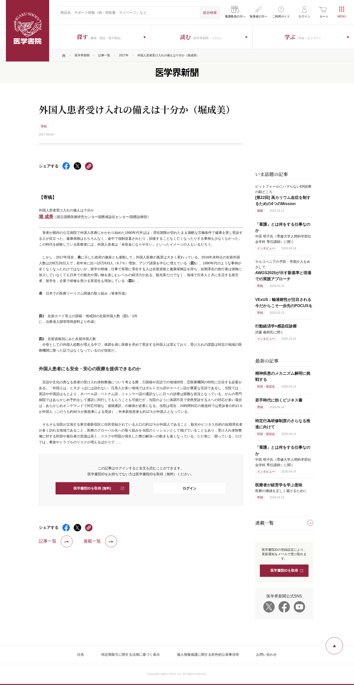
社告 (80, 654)
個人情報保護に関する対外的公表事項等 (208, 654)
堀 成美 (46, 216)
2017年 (124, 55)
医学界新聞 (82, 55)
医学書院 (27, 30)
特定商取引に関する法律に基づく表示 (130, 654)
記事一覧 (104, 55)
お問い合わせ (266, 654)
